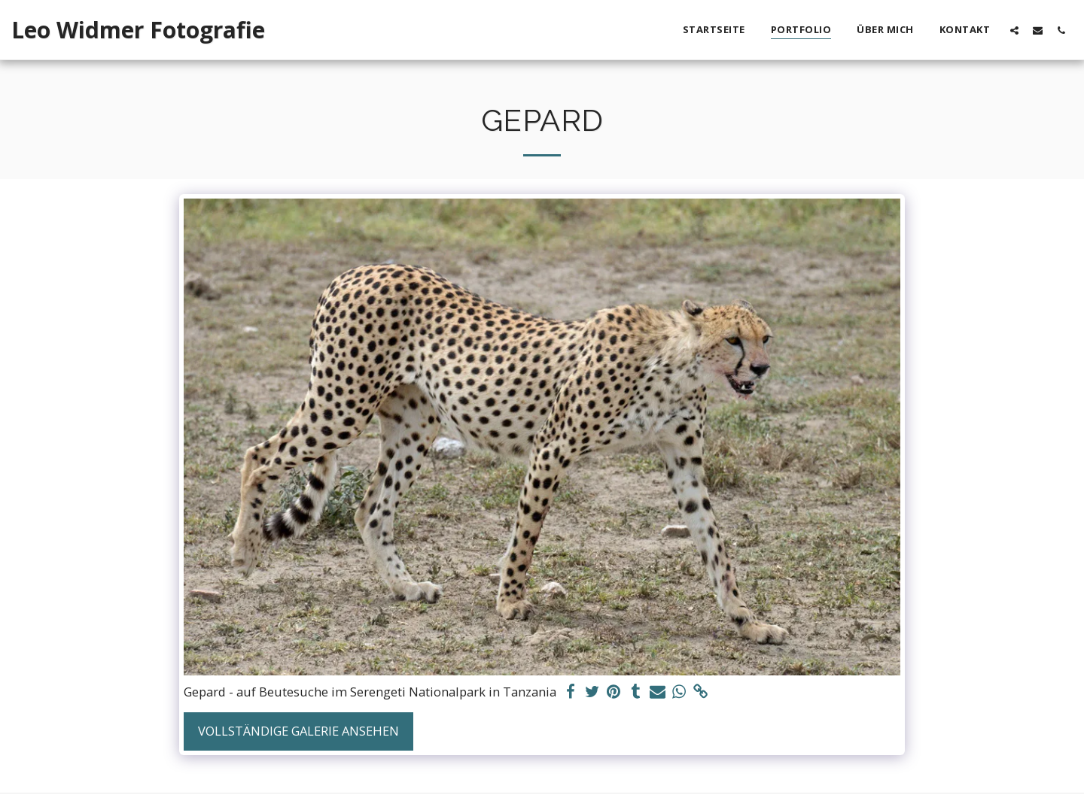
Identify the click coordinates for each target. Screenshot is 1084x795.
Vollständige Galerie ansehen (298, 730)
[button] (1014, 30)
